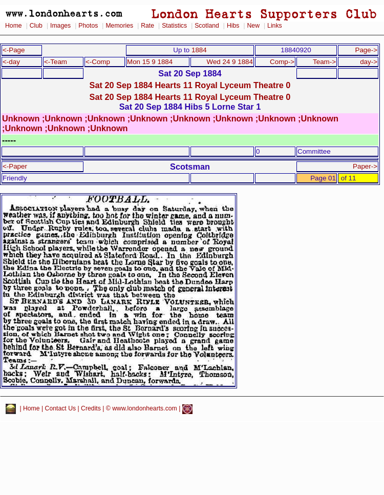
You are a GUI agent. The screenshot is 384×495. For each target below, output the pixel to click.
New (253, 25)
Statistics (174, 25)
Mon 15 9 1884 (150, 62)
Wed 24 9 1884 (230, 62)
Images (60, 25)
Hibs (233, 25)
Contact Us (60, 408)
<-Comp (98, 62)
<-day (11, 62)
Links (274, 25)
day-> (368, 62)
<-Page (14, 50)
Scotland (207, 25)
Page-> (366, 50)
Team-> (324, 62)
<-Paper (15, 166)
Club (36, 25)
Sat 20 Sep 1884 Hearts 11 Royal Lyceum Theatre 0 (190, 85)
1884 (199, 50)
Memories (119, 25)
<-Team (55, 62)
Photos (88, 25)
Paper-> (365, 166)
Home (13, 25)
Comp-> (282, 62)
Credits (91, 408)
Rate (147, 25)
